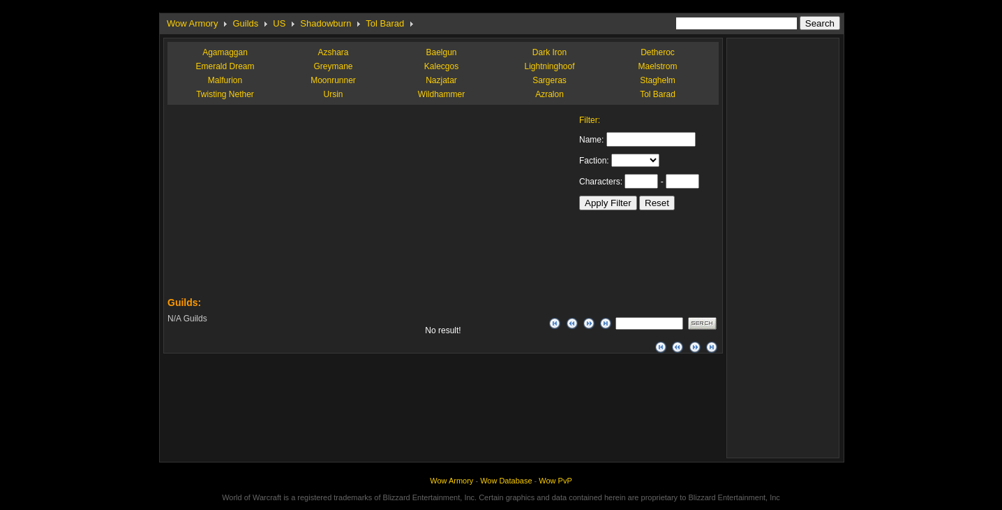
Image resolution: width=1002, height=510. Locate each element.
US (279, 23)
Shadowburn (325, 23)
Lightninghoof (549, 66)
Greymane (332, 66)
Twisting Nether (225, 94)
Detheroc (658, 52)
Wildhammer (441, 94)
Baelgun (441, 52)
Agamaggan (225, 52)
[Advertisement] (272, 202)
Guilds (245, 23)
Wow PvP (555, 480)
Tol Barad (385, 23)
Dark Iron (549, 52)
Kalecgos (441, 66)
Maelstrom (657, 66)
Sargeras (549, 80)
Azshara (332, 52)
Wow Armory (192, 23)
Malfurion (225, 80)
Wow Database (506, 480)
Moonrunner (333, 80)
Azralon (549, 94)
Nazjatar (441, 80)
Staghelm (657, 80)
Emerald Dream (224, 66)
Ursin (333, 94)
